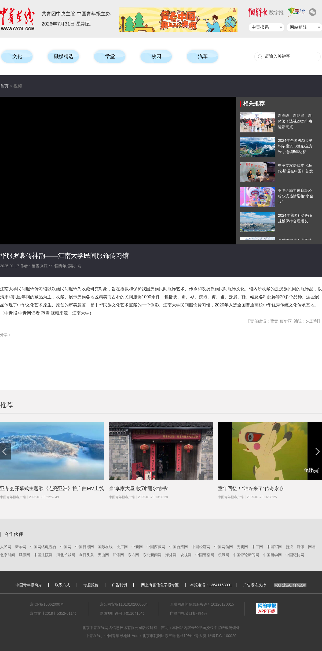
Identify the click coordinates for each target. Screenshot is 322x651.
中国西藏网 (156, 547)
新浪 (289, 547)
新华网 (20, 547)
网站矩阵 (298, 27)
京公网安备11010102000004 (124, 604)
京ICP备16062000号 (47, 604)
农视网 (186, 555)
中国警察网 (204, 555)
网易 (312, 547)
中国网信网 (223, 547)
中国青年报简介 (29, 585)
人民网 (5, 547)
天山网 (103, 555)
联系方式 (62, 585)
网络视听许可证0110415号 (122, 613)
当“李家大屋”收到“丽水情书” (139, 488)
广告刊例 (119, 585)
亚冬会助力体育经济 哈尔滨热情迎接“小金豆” (295, 196)
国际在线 (105, 547)
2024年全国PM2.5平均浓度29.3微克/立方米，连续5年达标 (295, 146)
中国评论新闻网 (246, 555)
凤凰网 (24, 555)
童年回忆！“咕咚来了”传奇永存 (251, 488)
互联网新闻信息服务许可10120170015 (202, 604)
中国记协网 (295, 555)
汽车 (203, 56)
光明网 (242, 547)
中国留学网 (272, 555)
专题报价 (90, 585)
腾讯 (300, 547)
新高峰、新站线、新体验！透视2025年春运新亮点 (295, 121)
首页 (4, 86)
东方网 (133, 555)
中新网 (137, 547)
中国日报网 (84, 547)
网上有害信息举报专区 (160, 585)
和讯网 (118, 555)
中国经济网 (201, 547)
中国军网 (274, 547)
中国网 (65, 547)
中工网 (257, 547)
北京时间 (7, 555)
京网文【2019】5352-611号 (53, 613)
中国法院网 (43, 555)
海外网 (171, 555)
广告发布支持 (274, 585)
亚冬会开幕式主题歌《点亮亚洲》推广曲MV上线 (52, 488)
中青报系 (260, 27)
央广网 (122, 547)
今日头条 (86, 555)
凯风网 (223, 555)
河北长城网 (65, 555)
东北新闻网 (152, 555)
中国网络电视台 (43, 547)
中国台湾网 (178, 547)
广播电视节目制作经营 (188, 613)
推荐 (6, 405)
